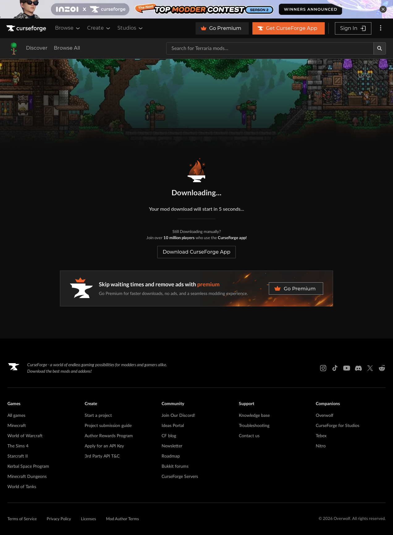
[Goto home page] (27, 28)
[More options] (380, 28)
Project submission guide (108, 426)
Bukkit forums (175, 466)
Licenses (88, 519)
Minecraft (16, 426)
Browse (68, 28)
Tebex (321, 436)
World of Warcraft (25, 436)
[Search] (380, 48)
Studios (130, 28)
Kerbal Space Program (28, 466)
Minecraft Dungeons (27, 477)
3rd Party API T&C (102, 456)
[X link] (370, 368)
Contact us (249, 436)
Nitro (321, 446)
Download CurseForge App (196, 252)
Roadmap (171, 456)
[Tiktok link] (335, 368)
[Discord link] (358, 368)
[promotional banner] (196, 9)
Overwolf (324, 415)
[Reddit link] (382, 368)
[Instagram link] (323, 368)
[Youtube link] (346, 368)
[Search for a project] (270, 48)
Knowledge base (254, 415)
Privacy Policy (59, 519)
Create (99, 28)
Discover (37, 48)
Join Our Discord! (178, 415)
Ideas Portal (173, 426)
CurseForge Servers (180, 477)
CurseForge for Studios (337, 426)
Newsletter (172, 446)
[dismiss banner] (383, 9)
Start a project (98, 415)
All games (16, 415)
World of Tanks (21, 487)
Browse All (67, 48)
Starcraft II (17, 456)
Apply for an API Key (104, 446)
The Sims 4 (17, 446)
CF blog (169, 436)
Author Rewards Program (109, 436)
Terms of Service (22, 519)
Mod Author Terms (122, 519)
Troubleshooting (254, 426)
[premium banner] (196, 288)
